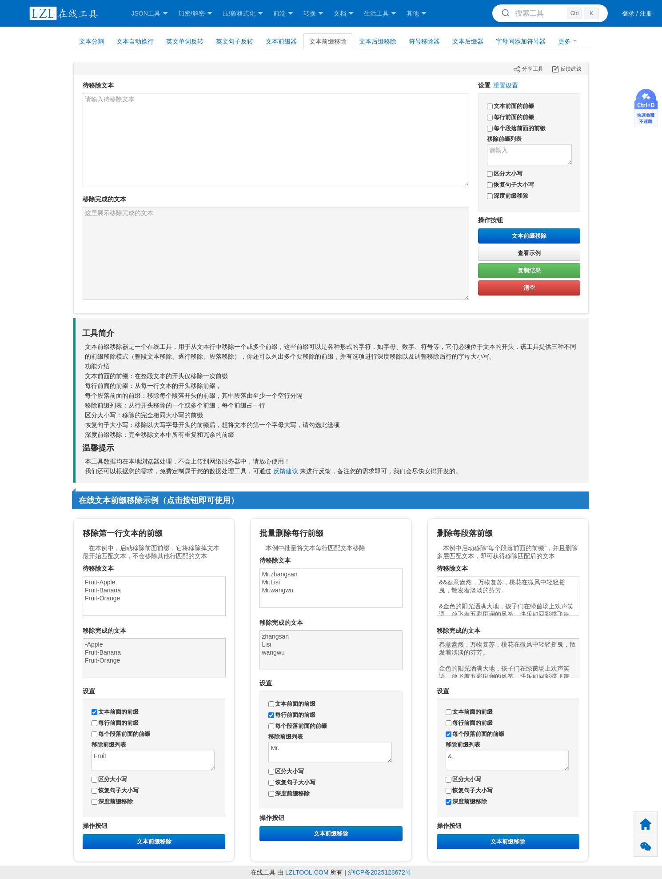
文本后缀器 (467, 41)
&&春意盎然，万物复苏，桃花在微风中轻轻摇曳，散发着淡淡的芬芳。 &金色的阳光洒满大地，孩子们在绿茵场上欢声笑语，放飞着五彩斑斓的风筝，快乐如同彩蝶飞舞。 (508, 596)
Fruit (153, 760)
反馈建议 (285, 471)
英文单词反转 (184, 41)
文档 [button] (344, 13)
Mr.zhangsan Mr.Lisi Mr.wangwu (331, 588)
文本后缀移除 (377, 41)
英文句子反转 (234, 41)
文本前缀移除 (529, 235)
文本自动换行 (135, 41)
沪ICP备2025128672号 (379, 872)
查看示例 (529, 253)
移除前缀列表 (504, 139)
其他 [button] (417, 13)
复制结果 (529, 270)
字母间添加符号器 (521, 41)
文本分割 (91, 41)
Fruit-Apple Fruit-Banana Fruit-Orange (154, 596)
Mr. (329, 752)
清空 (529, 287)
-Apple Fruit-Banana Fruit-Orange (154, 658)
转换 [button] (313, 13)
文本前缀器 (281, 41)
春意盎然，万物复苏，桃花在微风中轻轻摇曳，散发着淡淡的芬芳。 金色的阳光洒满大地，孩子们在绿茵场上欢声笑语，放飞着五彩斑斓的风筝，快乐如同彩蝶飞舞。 (508, 658)
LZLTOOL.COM (307, 872)
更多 (567, 41)
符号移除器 (424, 41)
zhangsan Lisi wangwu (331, 650)
